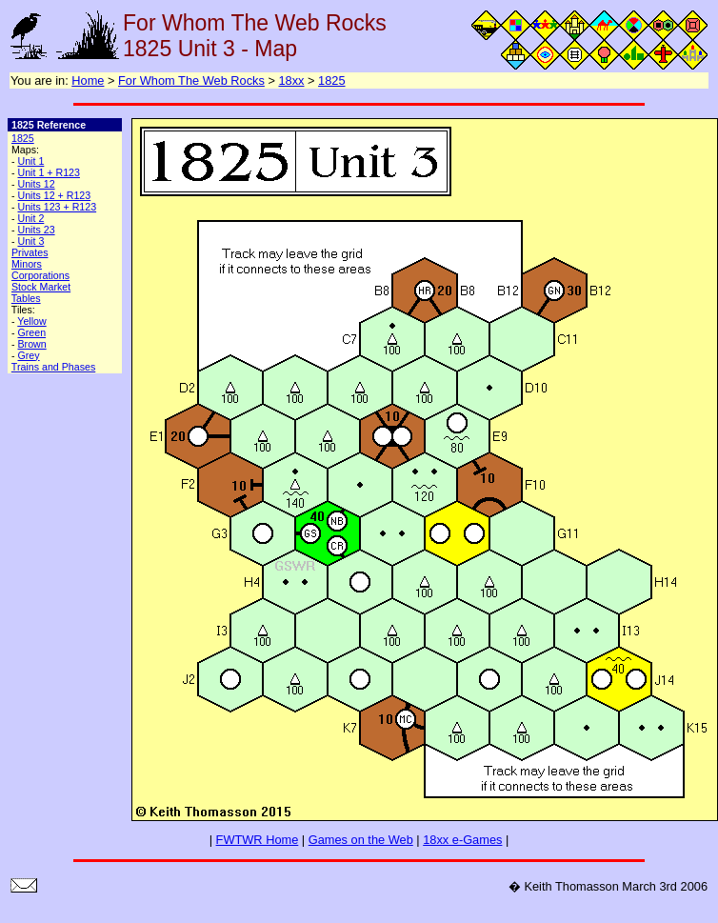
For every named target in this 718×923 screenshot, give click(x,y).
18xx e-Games (462, 840)
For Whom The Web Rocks (191, 80)
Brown (31, 344)
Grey (28, 355)
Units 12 (35, 184)
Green (31, 332)
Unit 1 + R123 (48, 172)
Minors (26, 264)
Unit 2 (30, 218)
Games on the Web (361, 840)
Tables (26, 298)
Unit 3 (30, 241)
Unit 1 (30, 161)
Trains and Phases (53, 366)
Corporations (40, 275)
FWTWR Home (257, 840)
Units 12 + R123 (53, 195)
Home (87, 80)
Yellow (31, 321)
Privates (30, 252)
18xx (291, 80)
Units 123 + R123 (56, 206)
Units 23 (35, 229)
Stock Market (40, 286)
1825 (331, 80)
